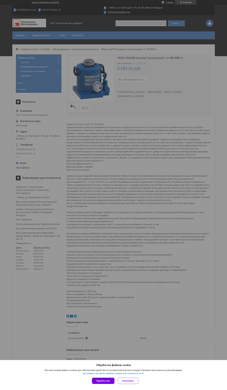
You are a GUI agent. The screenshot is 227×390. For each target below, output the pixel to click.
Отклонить (128, 381)
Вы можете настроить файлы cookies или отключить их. (112, 373)
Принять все (103, 381)
